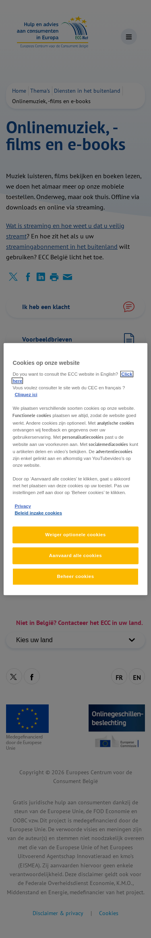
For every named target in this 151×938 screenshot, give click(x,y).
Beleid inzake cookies (38, 513)
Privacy (22, 506)
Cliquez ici (25, 394)
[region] (75, 469)
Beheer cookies (75, 576)
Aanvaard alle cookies (75, 555)
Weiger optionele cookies (75, 534)
